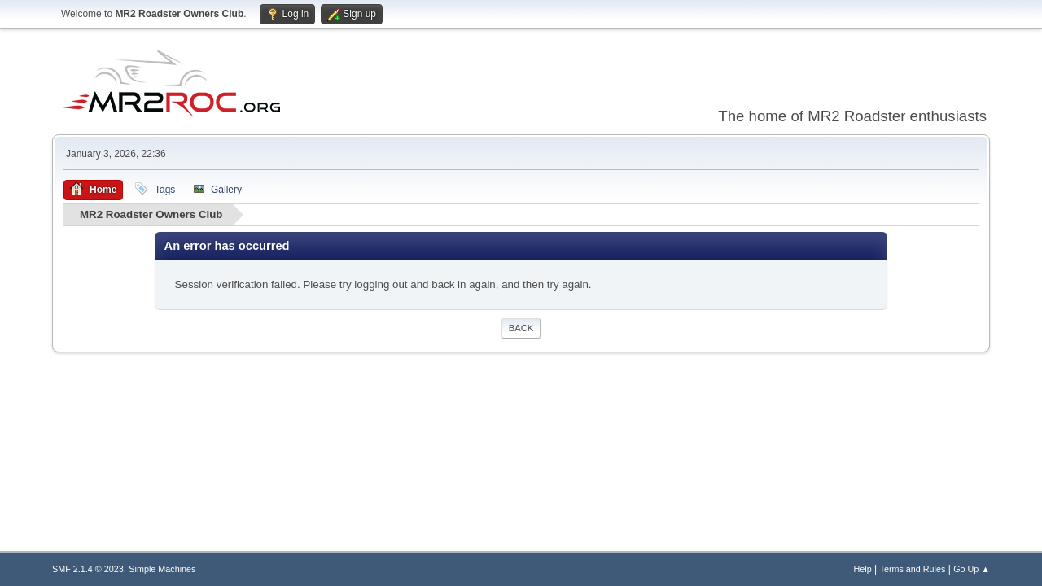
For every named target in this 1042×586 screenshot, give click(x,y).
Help (863, 569)
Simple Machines (162, 569)
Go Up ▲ (971, 569)
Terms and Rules (913, 569)
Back (521, 328)
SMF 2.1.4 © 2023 (88, 569)
